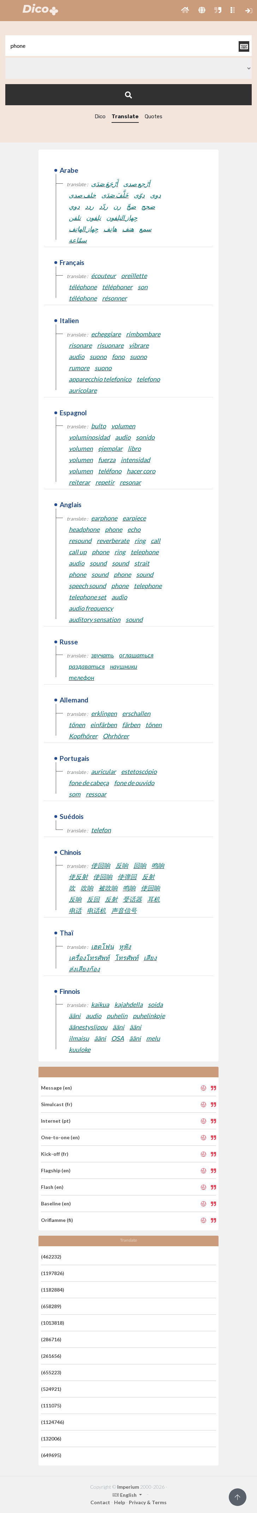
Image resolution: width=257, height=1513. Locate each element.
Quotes (153, 116)
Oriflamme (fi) (57, 1220)
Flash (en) (52, 1187)
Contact (100, 1502)
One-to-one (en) (60, 1137)
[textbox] (128, 45)
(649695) (51, 1455)
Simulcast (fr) (56, 1104)
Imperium (128, 1487)
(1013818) (52, 1323)
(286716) (51, 1339)
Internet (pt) (56, 1121)
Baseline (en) (56, 1203)
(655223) (51, 1372)
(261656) (51, 1356)
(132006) (51, 1439)
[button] (185, 10)
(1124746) (52, 1422)
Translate (125, 116)
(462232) (51, 1257)
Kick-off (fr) (54, 1154)
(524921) (51, 1389)
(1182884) (52, 1290)
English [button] (125, 1495)
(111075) (51, 1405)
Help (119, 1502)
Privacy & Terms (148, 1502)
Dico (100, 116)
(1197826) (52, 1273)
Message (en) (56, 1088)
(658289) (51, 1306)
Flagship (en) (56, 1170)
